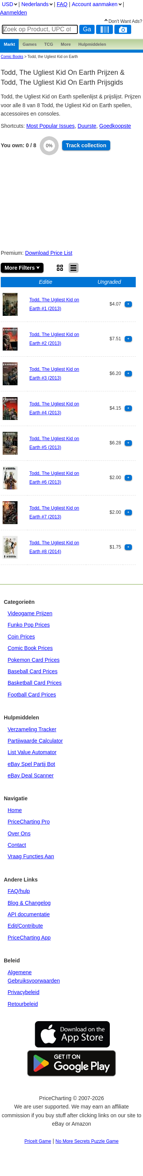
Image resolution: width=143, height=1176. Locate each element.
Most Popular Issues (50, 126)
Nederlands (35, 4)
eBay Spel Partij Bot (31, 764)
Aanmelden (13, 13)
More (66, 44)
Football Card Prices (32, 695)
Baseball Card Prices (33, 671)
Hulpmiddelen (92, 44)
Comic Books (12, 57)
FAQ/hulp (19, 891)
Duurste (87, 126)
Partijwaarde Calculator (35, 741)
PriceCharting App (29, 938)
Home (15, 810)
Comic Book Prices (30, 648)
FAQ (62, 4)
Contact (17, 845)
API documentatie (29, 914)
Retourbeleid (23, 1004)
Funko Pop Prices (29, 625)
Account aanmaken (94, 4)
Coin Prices (21, 637)
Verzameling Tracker (32, 729)
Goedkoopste (115, 126)
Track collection (86, 145)
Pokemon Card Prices (33, 660)
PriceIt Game (37, 1141)
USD (7, 4)
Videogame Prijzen (30, 613)
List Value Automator (32, 752)
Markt (9, 44)
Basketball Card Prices (35, 683)
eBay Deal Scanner (31, 775)
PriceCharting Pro (29, 822)
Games (29, 44)
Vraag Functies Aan (31, 856)
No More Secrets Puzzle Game (87, 1141)
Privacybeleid (23, 992)
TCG (48, 44)
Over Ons (19, 833)
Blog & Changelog (29, 903)
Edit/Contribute (25, 926)
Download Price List (48, 253)
